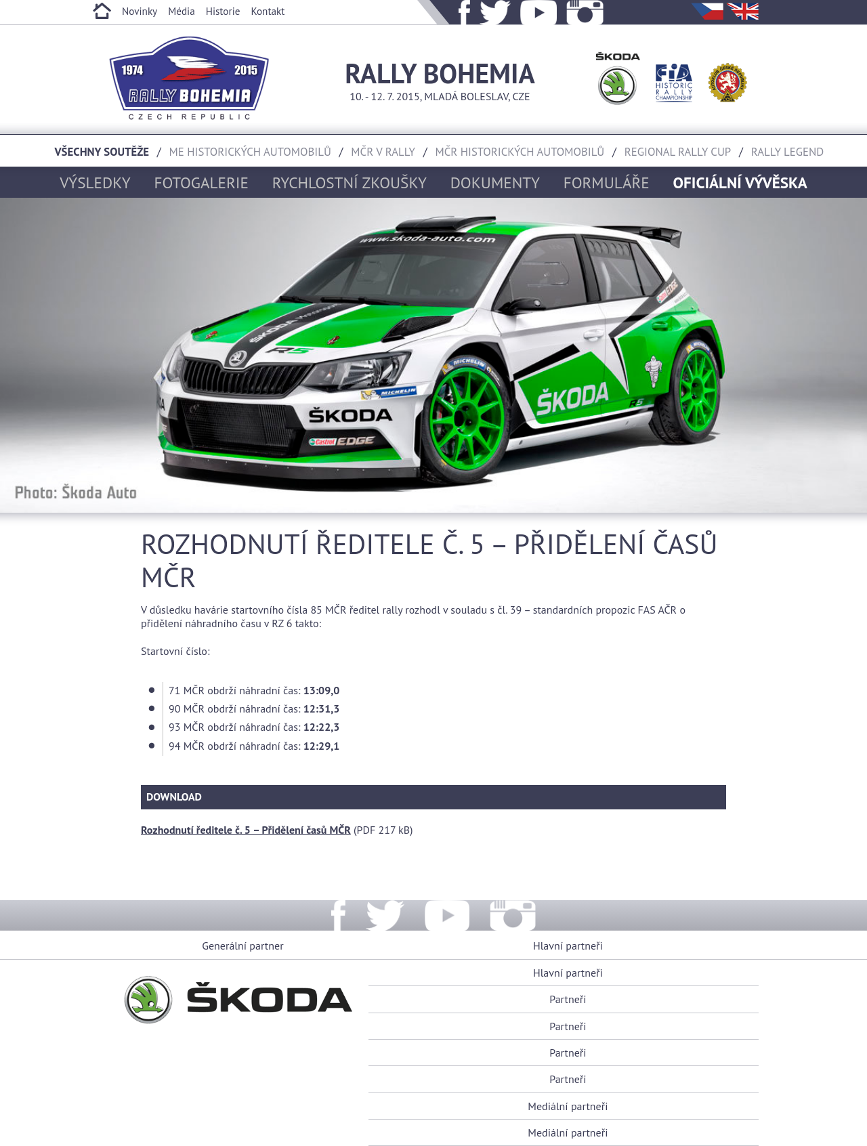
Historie (223, 11)
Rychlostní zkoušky (349, 182)
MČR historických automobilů (519, 151)
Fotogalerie (201, 182)
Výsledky (95, 182)
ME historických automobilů (250, 151)
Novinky (139, 11)
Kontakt (267, 11)
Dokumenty (495, 182)
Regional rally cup (678, 151)
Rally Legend (787, 151)
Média (181, 11)
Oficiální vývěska (740, 182)
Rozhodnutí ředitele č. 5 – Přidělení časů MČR (246, 829)
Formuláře (607, 182)
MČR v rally (383, 151)
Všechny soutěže (102, 151)
